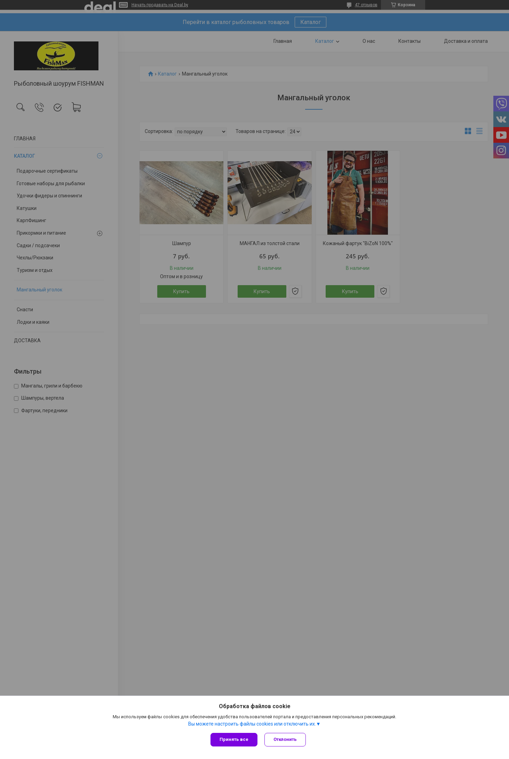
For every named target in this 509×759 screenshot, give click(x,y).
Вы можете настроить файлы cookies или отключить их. (252, 724)
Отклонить (285, 739)
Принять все (234, 739)
